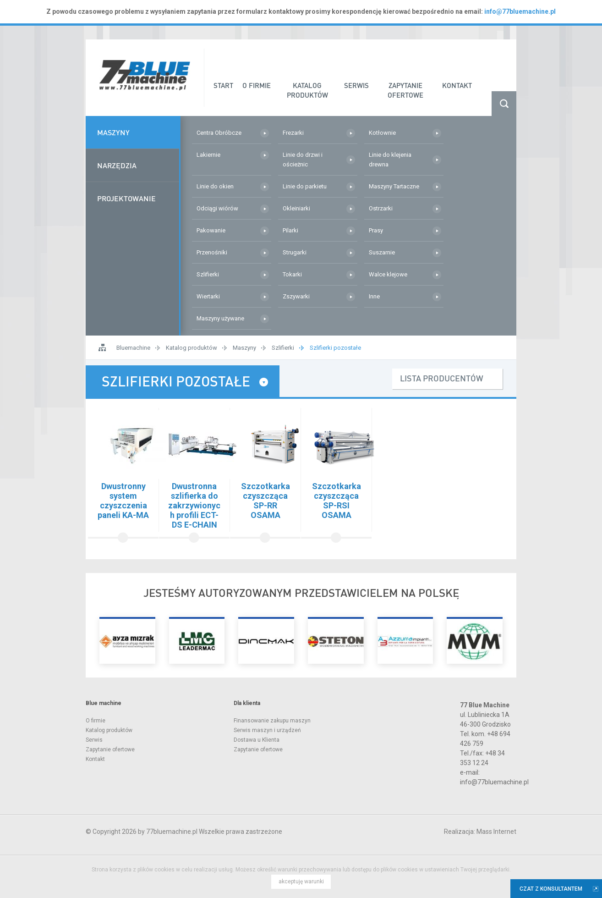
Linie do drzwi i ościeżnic (303, 159)
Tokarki (292, 274)
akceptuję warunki (301, 881)
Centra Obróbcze (219, 132)
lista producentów (441, 378)
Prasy (376, 230)
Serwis (94, 740)
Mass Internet (496, 831)
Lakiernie (208, 154)
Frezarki (293, 132)
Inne (374, 296)
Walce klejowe (388, 274)
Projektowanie (126, 198)
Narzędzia (117, 165)
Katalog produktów (191, 347)
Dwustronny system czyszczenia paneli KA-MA (123, 500)
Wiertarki (208, 296)
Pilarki (290, 230)
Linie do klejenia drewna (390, 159)
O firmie (95, 720)
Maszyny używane (220, 318)
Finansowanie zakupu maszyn (272, 720)
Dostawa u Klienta (256, 740)
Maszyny (113, 132)
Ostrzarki (381, 208)
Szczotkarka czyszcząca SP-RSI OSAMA (336, 500)
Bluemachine (133, 347)
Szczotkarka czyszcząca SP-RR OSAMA (265, 500)
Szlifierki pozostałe (335, 347)
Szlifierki (208, 274)
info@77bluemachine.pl (520, 11)
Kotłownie (382, 132)
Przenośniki (212, 252)
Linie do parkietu (305, 186)
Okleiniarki (296, 208)
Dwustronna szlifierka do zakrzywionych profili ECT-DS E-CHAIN (194, 505)
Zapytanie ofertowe (110, 749)
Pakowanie (211, 230)
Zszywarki (296, 296)
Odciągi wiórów (217, 208)
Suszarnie (382, 252)
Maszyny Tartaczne (394, 186)
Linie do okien (215, 186)
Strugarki (294, 252)
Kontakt (95, 759)
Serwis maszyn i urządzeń (267, 730)
